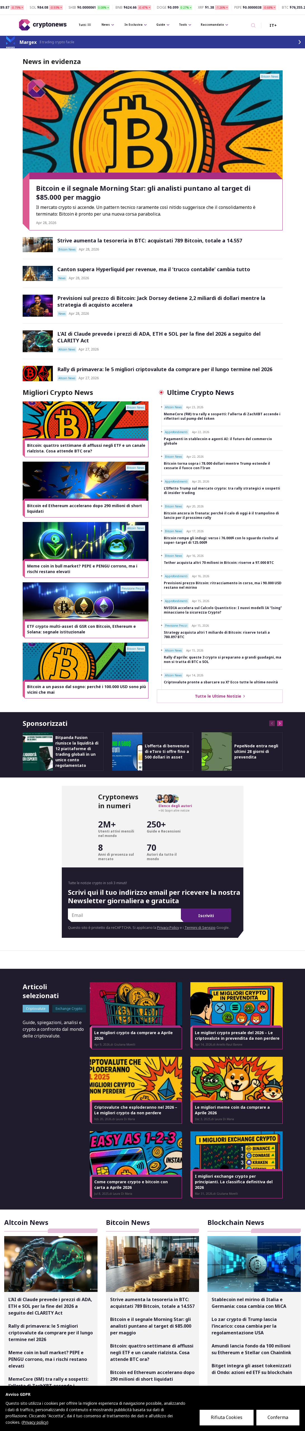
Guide (162, 25)
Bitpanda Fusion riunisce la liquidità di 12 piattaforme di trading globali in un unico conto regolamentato (76, 751)
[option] (85, 429)
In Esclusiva (135, 25)
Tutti (85, 25)
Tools (185, 25)
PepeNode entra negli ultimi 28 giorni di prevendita (256, 751)
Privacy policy (35, 1422)
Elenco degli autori (175, 806)
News (107, 25)
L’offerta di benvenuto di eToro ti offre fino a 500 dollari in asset (167, 751)
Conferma (278, 1417)
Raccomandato (214, 25)
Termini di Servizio (200, 927)
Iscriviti (206, 915)
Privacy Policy (168, 927)
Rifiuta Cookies (226, 1417)
